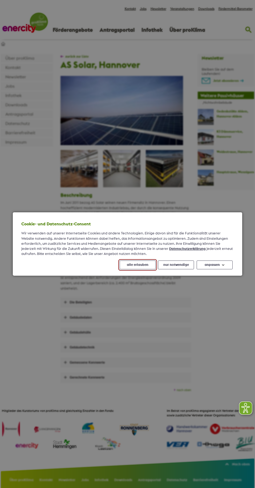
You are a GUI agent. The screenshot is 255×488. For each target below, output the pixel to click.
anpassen (212, 264)
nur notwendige (176, 264)
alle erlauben (137, 264)
